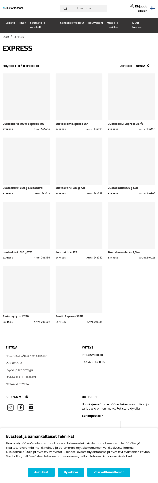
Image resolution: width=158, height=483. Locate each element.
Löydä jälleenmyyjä (19, 370)
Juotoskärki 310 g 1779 (18, 252)
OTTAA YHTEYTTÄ (17, 384)
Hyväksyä (71, 472)
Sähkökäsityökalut (72, 23)
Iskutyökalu (95, 23)
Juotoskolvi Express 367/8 (126, 123)
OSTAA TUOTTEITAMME (21, 377)
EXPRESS (19, 37)
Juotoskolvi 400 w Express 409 (24, 123)
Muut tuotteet (137, 25)
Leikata (10, 23)
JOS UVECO (14, 362)
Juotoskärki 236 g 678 (123, 188)
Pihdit (22, 23)
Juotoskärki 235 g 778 (70, 188)
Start (6, 37)
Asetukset (41, 472)
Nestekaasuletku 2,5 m (124, 252)
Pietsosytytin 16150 (16, 316)
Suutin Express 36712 (69, 316)
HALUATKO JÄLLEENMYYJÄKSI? (26, 355)
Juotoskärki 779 (66, 252)
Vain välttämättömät (109, 472)
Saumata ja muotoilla (37, 25)
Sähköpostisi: (92, 416)
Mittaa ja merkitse (112, 25)
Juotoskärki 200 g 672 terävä (23, 188)
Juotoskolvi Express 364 (72, 123)
